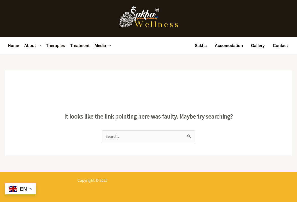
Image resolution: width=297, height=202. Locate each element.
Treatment (79, 45)
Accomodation (229, 45)
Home (13, 45)
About (30, 45)
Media (100, 45)
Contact (280, 45)
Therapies (55, 45)
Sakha (201, 45)
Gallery (258, 45)
